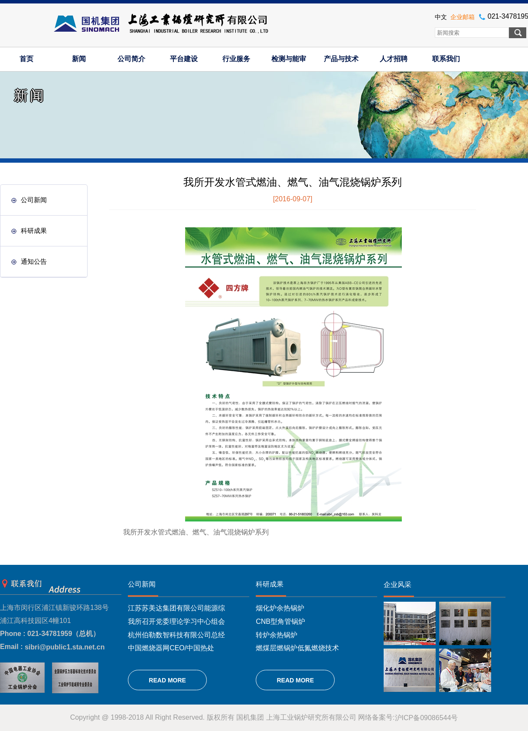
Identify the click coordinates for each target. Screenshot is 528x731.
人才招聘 (393, 58)
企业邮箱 (462, 16)
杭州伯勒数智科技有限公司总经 (176, 634)
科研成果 (29, 230)
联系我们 (446, 58)
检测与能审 (288, 58)
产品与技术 (341, 58)
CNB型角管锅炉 (280, 621)
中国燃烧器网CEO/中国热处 (171, 648)
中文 (441, 16)
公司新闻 (29, 199)
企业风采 (397, 584)
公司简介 (131, 58)
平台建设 (184, 58)
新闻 (79, 58)
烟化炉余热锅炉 (280, 608)
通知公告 (29, 261)
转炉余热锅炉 (276, 634)
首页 (26, 58)
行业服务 (236, 58)
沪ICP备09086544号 (426, 717)
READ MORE (167, 680)
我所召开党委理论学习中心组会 (176, 621)
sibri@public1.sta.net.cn (65, 647)
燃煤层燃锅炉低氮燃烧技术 (297, 648)
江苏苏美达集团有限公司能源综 (176, 608)
